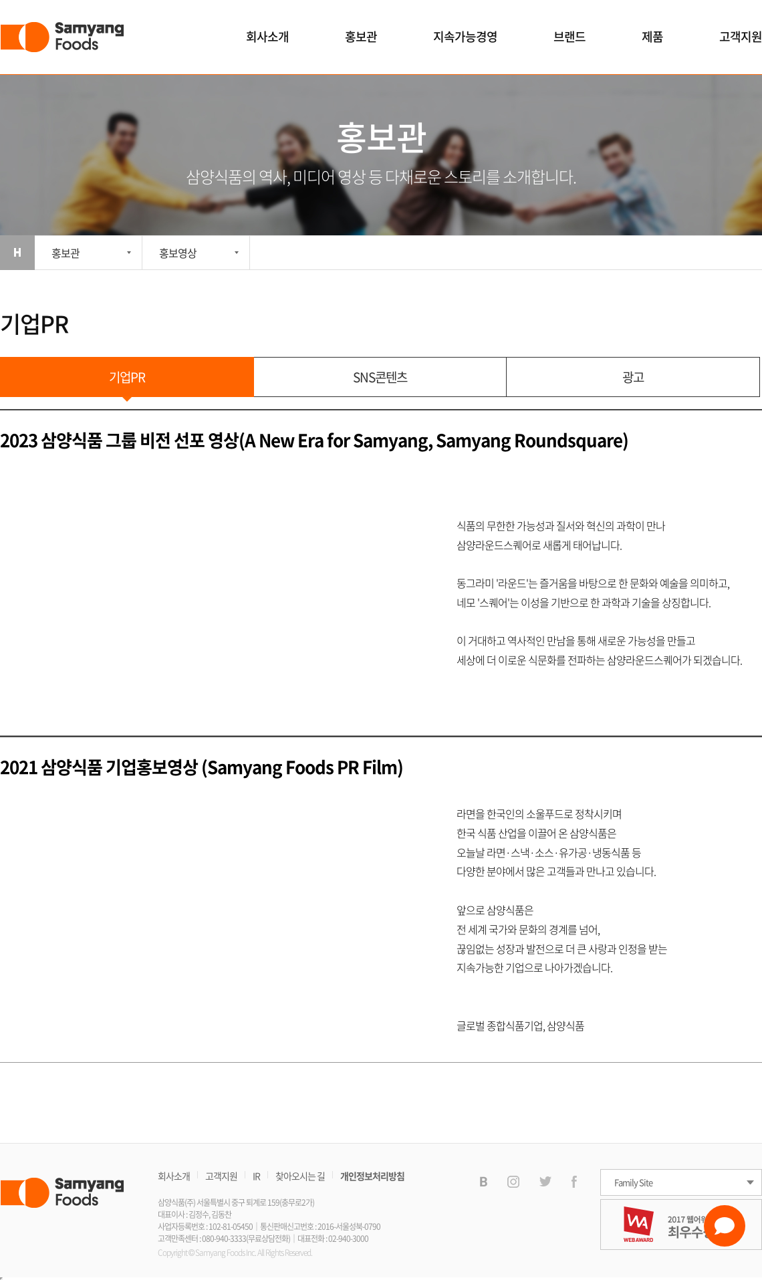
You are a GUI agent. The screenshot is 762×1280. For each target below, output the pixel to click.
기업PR (127, 377)
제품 (652, 36)
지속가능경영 (465, 36)
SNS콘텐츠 (380, 377)
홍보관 (361, 36)
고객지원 (740, 36)
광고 (633, 377)
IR (256, 1175)
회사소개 (267, 36)
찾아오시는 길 (300, 1175)
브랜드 (569, 36)
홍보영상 (178, 253)
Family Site (633, 1182)
